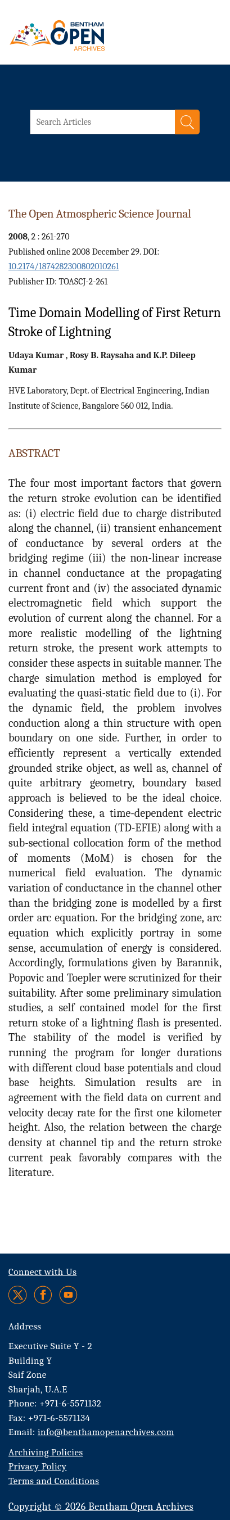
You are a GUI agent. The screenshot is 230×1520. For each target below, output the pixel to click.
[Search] (187, 122)
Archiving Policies (45, 1452)
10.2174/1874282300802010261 (63, 266)
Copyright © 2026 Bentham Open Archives (100, 1507)
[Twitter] (18, 1295)
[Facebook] (43, 1295)
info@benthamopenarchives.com (106, 1432)
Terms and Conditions (53, 1481)
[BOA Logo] (87, 35)
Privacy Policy (37, 1466)
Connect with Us (42, 1271)
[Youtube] (68, 1295)
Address (25, 1326)
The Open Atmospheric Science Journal (99, 213)
